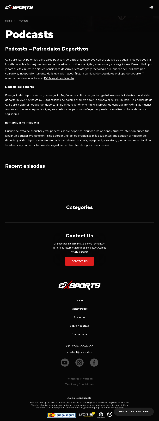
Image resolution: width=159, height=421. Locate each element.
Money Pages (80, 308)
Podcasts (23, 20)
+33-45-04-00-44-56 (79, 346)
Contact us (80, 261)
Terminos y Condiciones (79, 384)
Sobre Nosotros (79, 326)
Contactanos (79, 334)
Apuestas (79, 317)
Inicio (79, 300)
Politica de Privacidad (80, 378)
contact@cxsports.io (80, 352)
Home (8, 20)
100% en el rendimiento (59, 78)
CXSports (11, 59)
